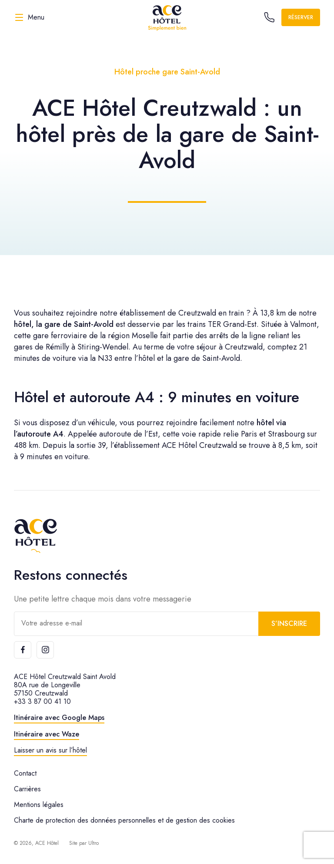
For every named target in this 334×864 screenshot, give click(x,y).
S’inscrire (289, 624)
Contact (25, 773)
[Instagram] (45, 650)
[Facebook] (22, 650)
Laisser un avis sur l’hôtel (50, 750)
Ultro (93, 843)
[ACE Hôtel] (167, 17)
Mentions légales (38, 805)
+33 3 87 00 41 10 (42, 701)
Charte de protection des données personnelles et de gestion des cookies (124, 820)
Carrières (27, 789)
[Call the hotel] (269, 17)
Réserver (300, 17)
